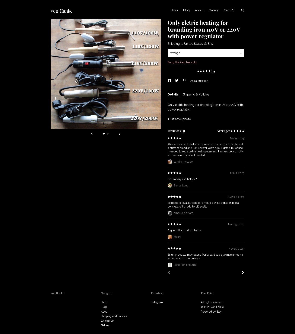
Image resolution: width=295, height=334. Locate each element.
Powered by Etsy (211, 311)
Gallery (214, 10)
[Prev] (169, 273)
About (199, 10)
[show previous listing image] (92, 134)
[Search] (242, 11)
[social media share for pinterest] (185, 80)
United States (193, 43)
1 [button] (104, 134)
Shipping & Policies (196, 94)
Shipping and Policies (114, 316)
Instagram (157, 302)
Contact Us (107, 320)
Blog (186, 10)
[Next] (243, 273)
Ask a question (199, 80)
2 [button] (108, 134)
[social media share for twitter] (177, 80)
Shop (174, 10)
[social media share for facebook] (169, 80)
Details (173, 94)
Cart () (229, 10)
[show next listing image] (120, 134)
